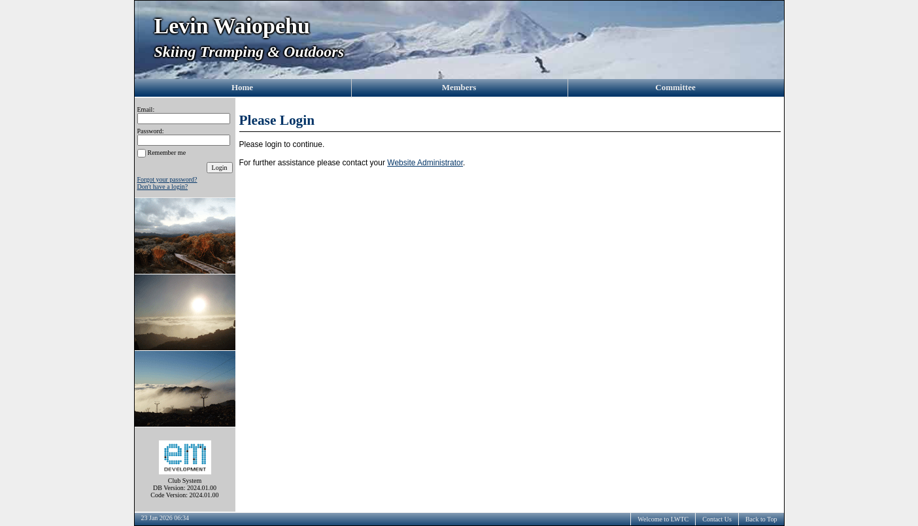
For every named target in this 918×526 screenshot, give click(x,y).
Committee (675, 87)
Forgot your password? (167, 179)
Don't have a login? (162, 186)
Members (459, 87)
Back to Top (761, 519)
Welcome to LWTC (663, 519)
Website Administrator (425, 162)
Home (242, 87)
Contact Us (717, 519)
